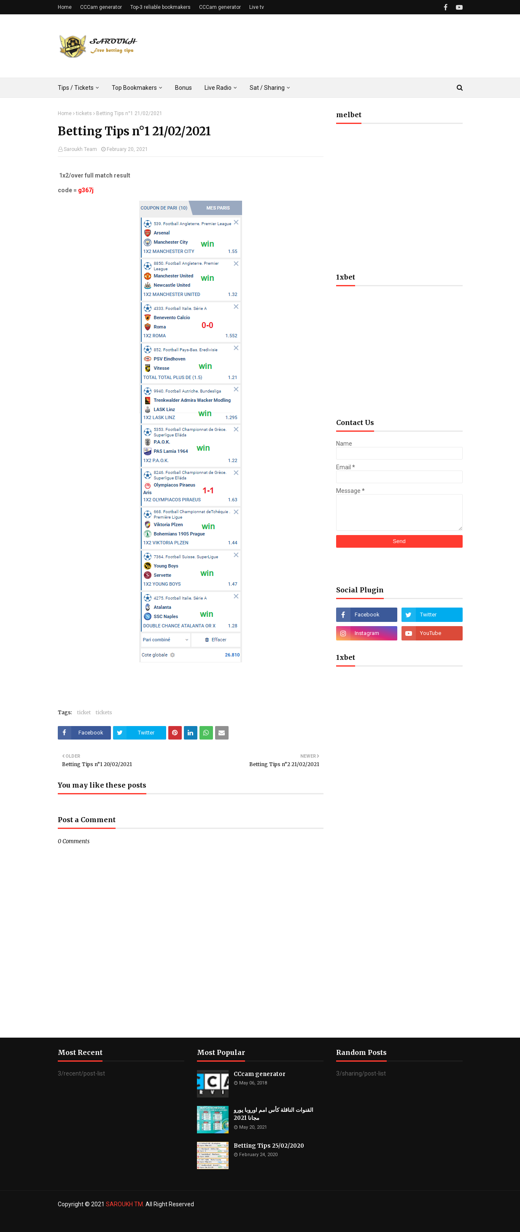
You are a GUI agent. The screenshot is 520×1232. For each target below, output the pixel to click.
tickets (84, 113)
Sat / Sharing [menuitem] (267, 87)
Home (65, 7)
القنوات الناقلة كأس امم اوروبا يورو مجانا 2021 (273, 1114)
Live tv (256, 7)
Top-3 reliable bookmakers (160, 7)
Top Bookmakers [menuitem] (134, 87)
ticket (84, 712)
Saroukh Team (80, 149)
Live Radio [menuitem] (218, 87)
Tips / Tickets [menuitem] (76, 87)
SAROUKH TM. (125, 1204)
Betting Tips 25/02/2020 (269, 1145)
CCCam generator (101, 7)
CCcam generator (260, 1074)
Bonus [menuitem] (183, 87)
